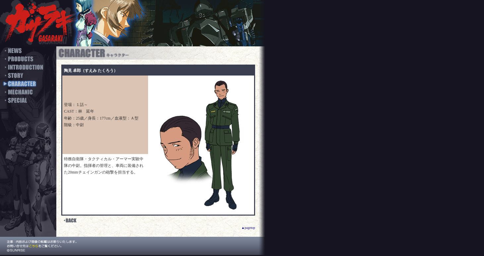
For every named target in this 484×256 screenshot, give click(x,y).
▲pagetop (248, 228)
